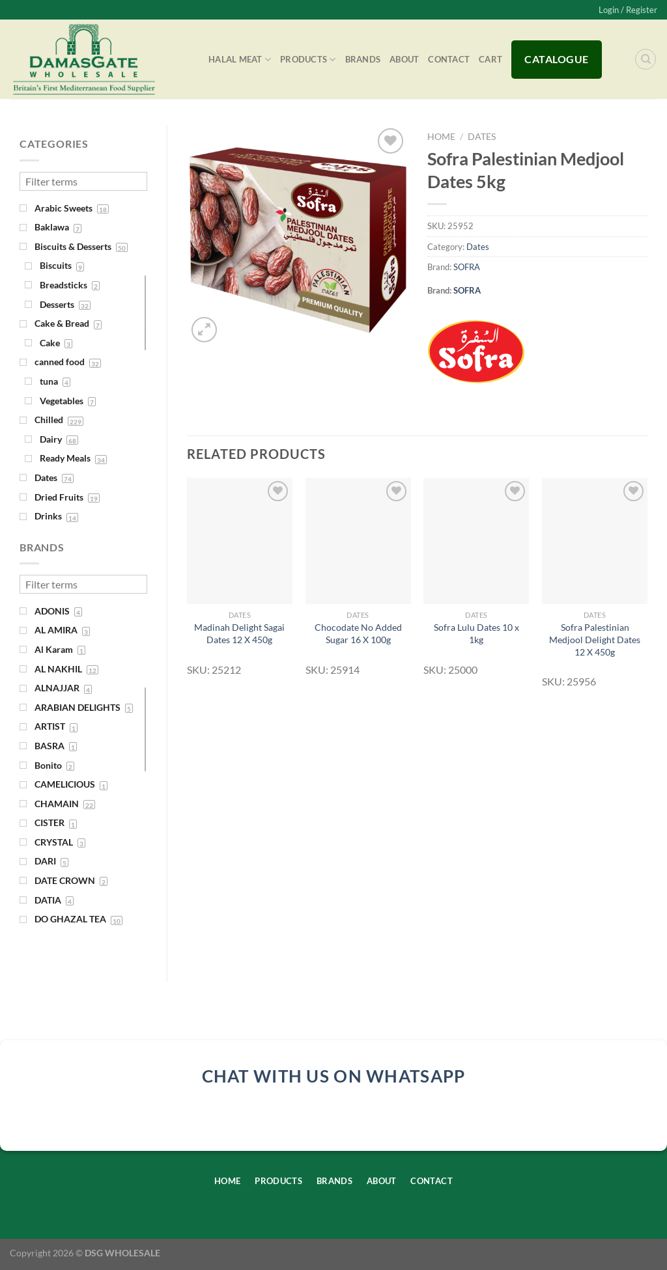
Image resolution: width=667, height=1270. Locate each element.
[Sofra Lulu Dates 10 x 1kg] (476, 541)
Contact (449, 59)
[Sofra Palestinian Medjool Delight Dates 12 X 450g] (594, 541)
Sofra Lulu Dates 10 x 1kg (476, 633)
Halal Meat (239, 59)
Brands (363, 59)
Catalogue (556, 59)
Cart (490, 59)
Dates (482, 136)
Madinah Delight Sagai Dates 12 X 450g (239, 633)
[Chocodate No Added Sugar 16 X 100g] (358, 541)
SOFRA (466, 267)
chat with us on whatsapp (334, 1076)
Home (441, 136)
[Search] (645, 59)
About (404, 59)
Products (308, 59)
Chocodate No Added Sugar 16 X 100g (358, 633)
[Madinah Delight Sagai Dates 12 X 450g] (239, 541)
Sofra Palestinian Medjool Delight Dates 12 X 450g (594, 639)
